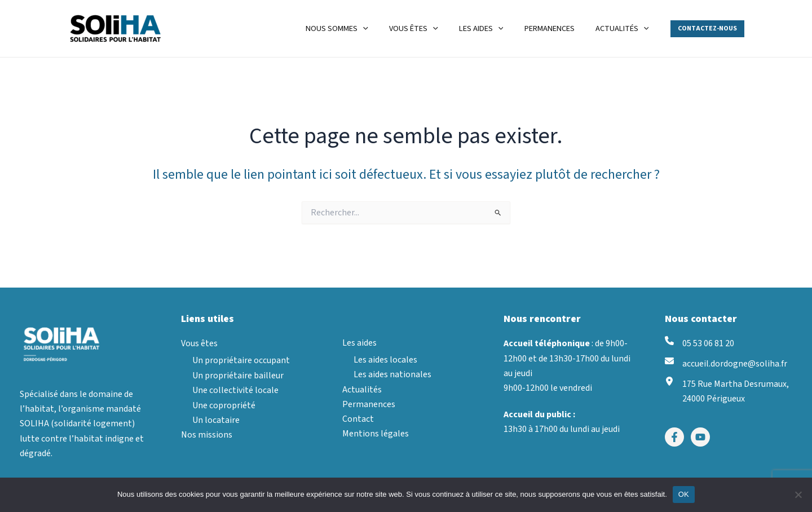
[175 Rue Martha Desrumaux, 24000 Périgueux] (727, 392)
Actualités (362, 389)
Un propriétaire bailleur (238, 375)
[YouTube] (700, 438)
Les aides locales (385, 360)
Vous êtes (199, 343)
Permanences (368, 404)
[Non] (798, 494)
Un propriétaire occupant (241, 361)
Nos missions (206, 435)
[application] (384, 28)
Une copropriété (223, 405)
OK (683, 494)
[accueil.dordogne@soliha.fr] (726, 364)
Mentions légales (375, 434)
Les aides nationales (392, 374)
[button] (707, 28)
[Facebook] (674, 438)
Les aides (359, 343)
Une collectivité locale (235, 390)
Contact (358, 419)
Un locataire (216, 420)
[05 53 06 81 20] (699, 343)
